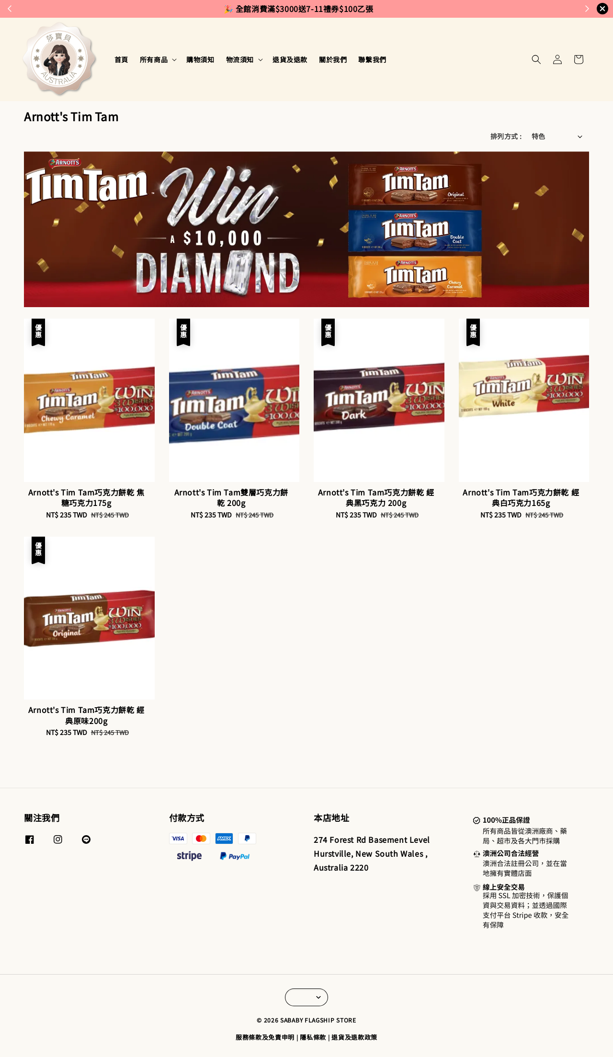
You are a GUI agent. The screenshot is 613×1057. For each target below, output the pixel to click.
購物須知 (200, 59)
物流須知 (240, 59)
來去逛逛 (350, 8)
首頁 (121, 59)
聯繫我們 (372, 59)
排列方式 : (506, 136)
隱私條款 (313, 1037)
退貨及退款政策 (354, 1037)
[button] (536, 59)
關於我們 (333, 59)
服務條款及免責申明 (265, 1037)
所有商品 (154, 59)
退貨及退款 (289, 59)
